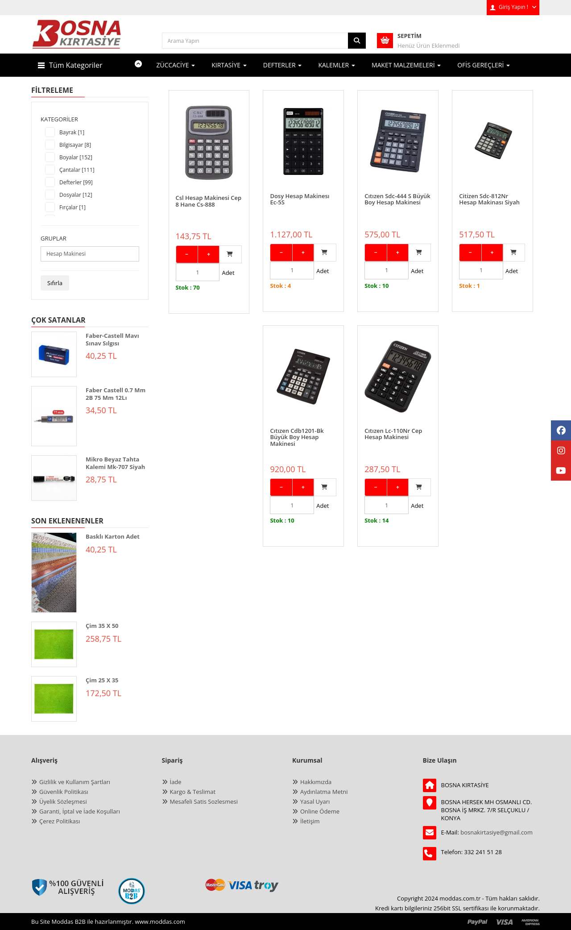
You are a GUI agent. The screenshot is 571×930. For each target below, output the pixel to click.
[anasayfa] (77, 40)
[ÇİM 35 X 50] (54, 644)
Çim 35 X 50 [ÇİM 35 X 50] (102, 626)
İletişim (310, 821)
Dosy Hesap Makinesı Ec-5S (299, 190)
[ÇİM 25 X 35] (54, 699)
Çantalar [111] (77, 170)
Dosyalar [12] (75, 195)
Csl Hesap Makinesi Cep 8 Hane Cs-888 (209, 190)
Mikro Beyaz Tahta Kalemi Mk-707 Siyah (115, 463)
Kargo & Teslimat (193, 792)
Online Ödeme (319, 811)
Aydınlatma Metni (324, 792)
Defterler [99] (76, 182)
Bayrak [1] (71, 132)
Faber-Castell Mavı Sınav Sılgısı (112, 339)
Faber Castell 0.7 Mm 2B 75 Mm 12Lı (115, 394)
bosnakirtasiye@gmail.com (496, 832)
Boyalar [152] (75, 157)
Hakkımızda (315, 782)
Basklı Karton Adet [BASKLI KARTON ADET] (113, 536)
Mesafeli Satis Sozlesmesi (204, 801)
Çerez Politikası (59, 821)
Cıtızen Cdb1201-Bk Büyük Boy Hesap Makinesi (202, 420)
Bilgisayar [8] (75, 145)
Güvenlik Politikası (63, 792)
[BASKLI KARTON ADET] (54, 572)
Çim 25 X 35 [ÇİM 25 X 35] (102, 680)
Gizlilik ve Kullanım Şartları (74, 782)
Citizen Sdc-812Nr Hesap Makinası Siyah (489, 190)
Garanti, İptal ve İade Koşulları (79, 811)
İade (176, 782)
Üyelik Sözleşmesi (63, 801)
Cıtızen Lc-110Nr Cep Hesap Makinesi (298, 417)
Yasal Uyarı (315, 801)
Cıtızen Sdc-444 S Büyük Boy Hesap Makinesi (397, 190)
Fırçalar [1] (72, 207)
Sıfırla (54, 283)
